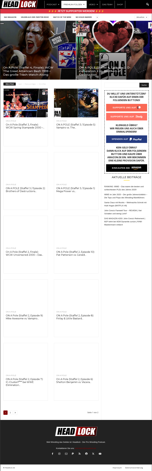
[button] (147, 4)
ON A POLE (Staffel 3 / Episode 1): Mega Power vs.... (75, 190)
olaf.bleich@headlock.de (85, 448)
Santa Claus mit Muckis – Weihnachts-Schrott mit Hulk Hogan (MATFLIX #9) (125, 204)
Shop (120, 4)
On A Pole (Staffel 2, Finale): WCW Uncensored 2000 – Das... (24, 253)
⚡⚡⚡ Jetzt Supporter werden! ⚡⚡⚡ (76, 11)
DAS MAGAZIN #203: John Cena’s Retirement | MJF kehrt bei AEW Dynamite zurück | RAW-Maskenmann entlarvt (124, 221)
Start (20, 84)
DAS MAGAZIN (10, 17)
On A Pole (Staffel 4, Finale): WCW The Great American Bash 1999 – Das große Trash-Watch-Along (28, 71)
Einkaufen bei (121, 168)
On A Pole (11, 121)
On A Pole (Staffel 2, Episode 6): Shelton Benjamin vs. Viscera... (74, 381)
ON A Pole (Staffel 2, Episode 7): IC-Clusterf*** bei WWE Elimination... (24, 382)
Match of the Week (62, 17)
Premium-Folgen (74, 4)
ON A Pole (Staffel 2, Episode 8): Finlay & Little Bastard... (75, 317)
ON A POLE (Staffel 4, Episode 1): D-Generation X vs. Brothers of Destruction (105, 71)
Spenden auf (120, 139)
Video (93, 4)
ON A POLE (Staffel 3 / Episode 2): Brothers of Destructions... (25, 190)
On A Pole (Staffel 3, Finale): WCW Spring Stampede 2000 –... (25, 126)
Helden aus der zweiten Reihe (35, 17)
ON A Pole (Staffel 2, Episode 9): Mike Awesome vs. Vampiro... (24, 317)
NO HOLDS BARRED (84, 17)
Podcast (53, 4)
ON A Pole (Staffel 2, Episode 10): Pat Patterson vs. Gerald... (75, 253)
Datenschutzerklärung (134, 468)
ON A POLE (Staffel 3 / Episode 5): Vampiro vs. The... (76, 126)
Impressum (117, 468)
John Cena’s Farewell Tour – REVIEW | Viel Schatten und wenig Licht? (123, 212)
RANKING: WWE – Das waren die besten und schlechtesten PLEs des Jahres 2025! (124, 188)
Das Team (107, 4)
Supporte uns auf (124, 107)
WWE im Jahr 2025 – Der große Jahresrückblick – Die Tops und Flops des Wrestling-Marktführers (125, 196)
